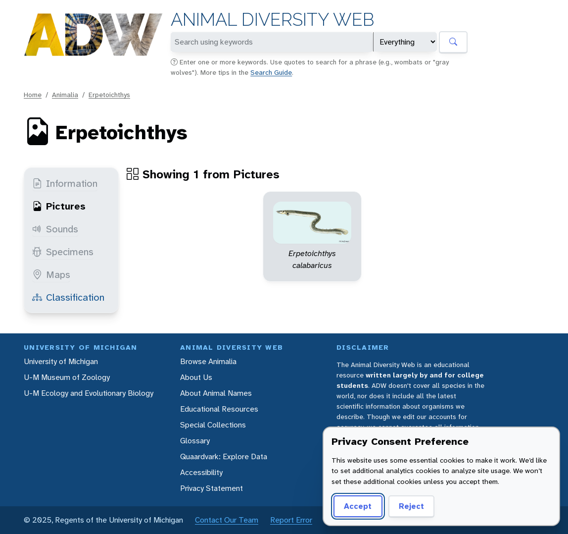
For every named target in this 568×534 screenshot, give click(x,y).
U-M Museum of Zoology (67, 377)
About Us (196, 377)
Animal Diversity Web (272, 19)
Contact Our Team (226, 520)
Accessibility (201, 472)
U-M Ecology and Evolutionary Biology (88, 393)
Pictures (59, 206)
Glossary (195, 440)
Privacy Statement (211, 488)
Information (64, 183)
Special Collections (213, 425)
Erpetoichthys (109, 94)
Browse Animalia (208, 361)
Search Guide (271, 72)
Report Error (291, 520)
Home (33, 94)
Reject (411, 506)
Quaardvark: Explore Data (223, 456)
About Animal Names (216, 393)
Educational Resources (219, 409)
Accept (358, 506)
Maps (51, 274)
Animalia (65, 94)
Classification (68, 297)
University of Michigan (61, 361)
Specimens (63, 251)
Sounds (55, 228)
